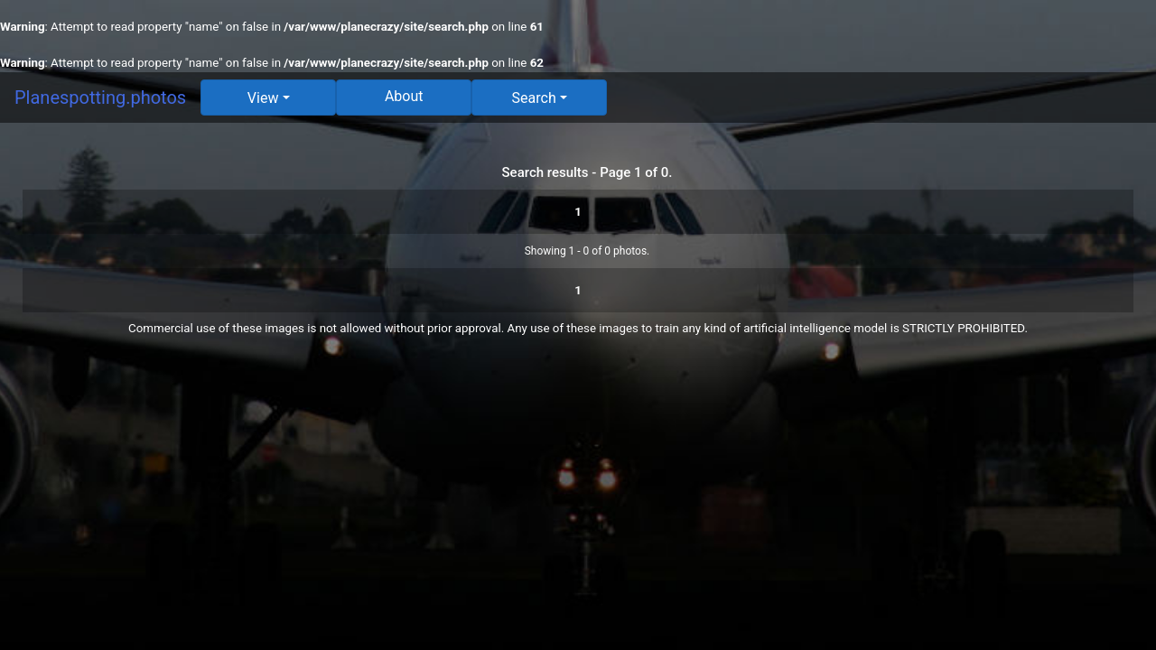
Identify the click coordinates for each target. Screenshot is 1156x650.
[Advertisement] (578, 482)
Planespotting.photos (100, 97)
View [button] (263, 98)
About (404, 96)
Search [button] (534, 98)
